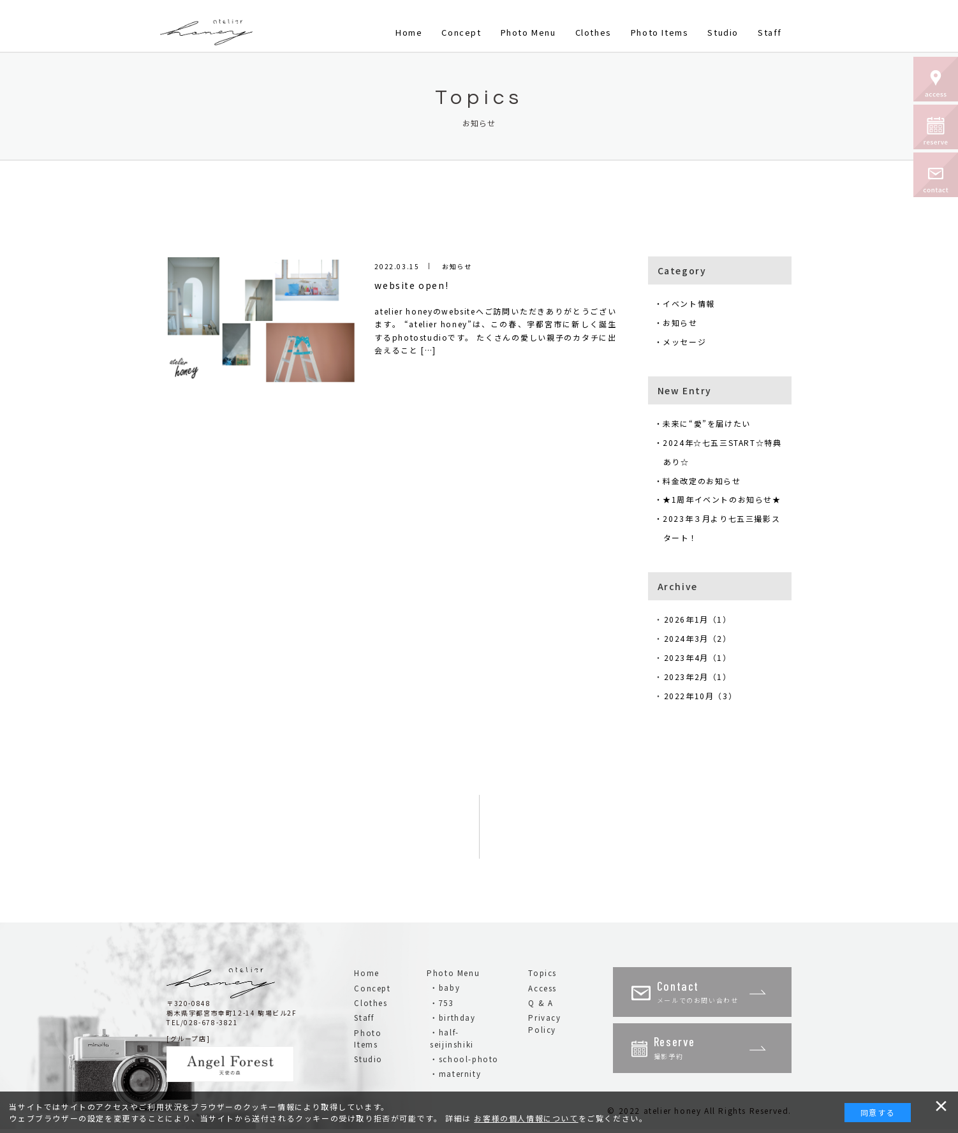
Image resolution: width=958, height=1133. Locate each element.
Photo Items (660, 32)
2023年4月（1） (702, 659)
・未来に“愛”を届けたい (707, 423)
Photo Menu (528, 32)
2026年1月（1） (702, 621)
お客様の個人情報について (526, 1118)
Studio (723, 32)
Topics (542, 975)
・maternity (455, 1075)
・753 (441, 1004)
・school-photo (464, 1060)
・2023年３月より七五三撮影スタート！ (722, 529)
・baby (445, 989)
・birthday (452, 1019)
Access (542, 989)
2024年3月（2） (702, 640)
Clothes (593, 32)
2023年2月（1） (702, 678)
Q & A (540, 1005)
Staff (770, 32)
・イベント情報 (689, 303)
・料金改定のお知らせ (702, 481)
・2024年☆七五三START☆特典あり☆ (722, 453)
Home (408, 32)
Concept (461, 32)
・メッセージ (685, 341)
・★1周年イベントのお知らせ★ (722, 500)
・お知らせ (680, 322)
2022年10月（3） (705, 697)
